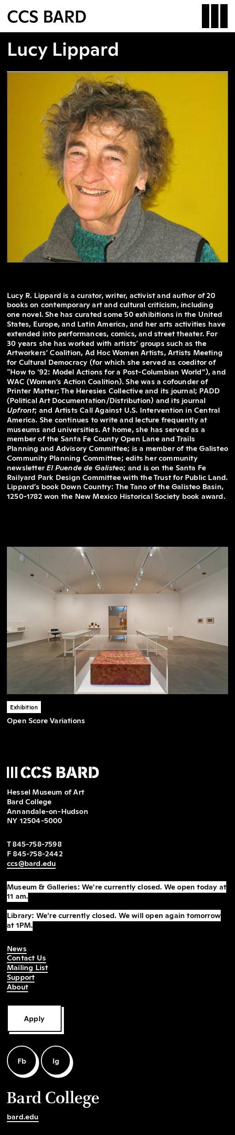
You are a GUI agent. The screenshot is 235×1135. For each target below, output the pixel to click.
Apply (34, 1018)
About (17, 986)
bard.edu (23, 1116)
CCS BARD (46, 15)
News (17, 948)
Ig (55, 1060)
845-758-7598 (36, 843)
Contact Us (26, 957)
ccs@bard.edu (31, 863)
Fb (21, 1060)
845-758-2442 (38, 853)
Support (20, 976)
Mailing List (27, 967)
